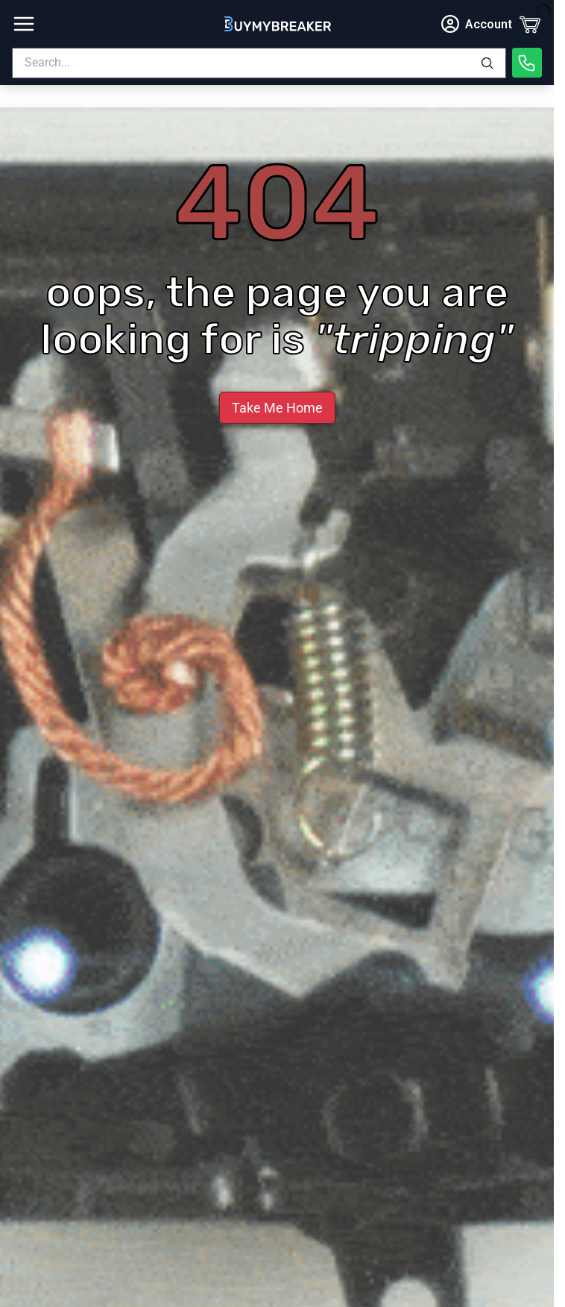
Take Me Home (277, 408)
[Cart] (530, 24)
